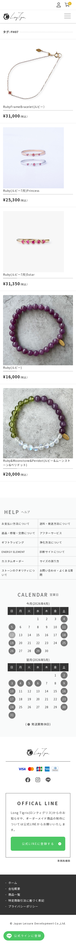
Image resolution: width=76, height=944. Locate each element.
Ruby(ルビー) (12, 368)
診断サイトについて (52, 552)
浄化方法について (51, 542)
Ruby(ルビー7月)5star (19, 274)
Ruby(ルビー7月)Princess (21, 191)
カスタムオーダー (13, 561)
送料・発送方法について (55, 524)
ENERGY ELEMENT (13, 552)
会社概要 (14, 889)
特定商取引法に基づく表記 (26, 900)
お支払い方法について (16, 524)
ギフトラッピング (13, 542)
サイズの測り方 (49, 561)
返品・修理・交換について (18, 533)
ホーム (12, 883)
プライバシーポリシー (23, 906)
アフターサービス (51, 533)
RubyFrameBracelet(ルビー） (24, 107)
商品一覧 (14, 894)
